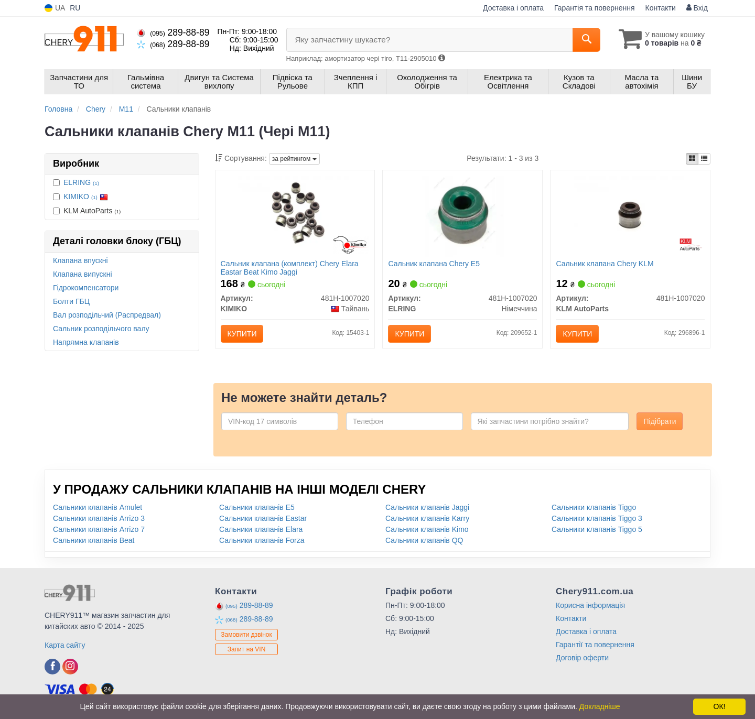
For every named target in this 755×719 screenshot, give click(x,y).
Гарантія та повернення (594, 8)
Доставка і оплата (513, 8)
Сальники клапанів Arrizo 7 (99, 529)
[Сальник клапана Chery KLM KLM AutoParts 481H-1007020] (630, 215)
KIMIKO (85, 196)
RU (75, 8)
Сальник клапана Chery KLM (604, 263)
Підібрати (659, 421)
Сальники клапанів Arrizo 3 (99, 518)
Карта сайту (65, 645)
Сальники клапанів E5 (257, 507)
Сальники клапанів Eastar (263, 518)
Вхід (697, 8)
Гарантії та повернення (595, 644)
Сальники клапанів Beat (93, 540)
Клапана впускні (80, 260)
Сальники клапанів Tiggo (594, 507)
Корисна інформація (590, 605)
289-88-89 (173, 32)
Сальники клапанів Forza (261, 540)
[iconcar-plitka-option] (692, 159)
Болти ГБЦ (71, 301)
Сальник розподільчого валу (101, 328)
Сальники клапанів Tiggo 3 (597, 518)
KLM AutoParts (87, 210)
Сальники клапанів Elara (261, 529)
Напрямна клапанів (86, 342)
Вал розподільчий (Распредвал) (107, 315)
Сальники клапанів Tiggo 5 (597, 529)
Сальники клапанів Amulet (97, 507)
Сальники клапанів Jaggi (427, 507)
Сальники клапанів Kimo (427, 529)
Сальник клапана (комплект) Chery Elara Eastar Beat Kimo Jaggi (290, 267)
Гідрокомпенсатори (85, 288)
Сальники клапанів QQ (424, 540)
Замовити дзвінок (246, 634)
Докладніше (599, 706)
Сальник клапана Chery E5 (433, 263)
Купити (242, 334)
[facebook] (52, 666)
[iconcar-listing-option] (704, 159)
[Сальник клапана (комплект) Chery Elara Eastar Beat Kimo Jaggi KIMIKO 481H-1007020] (294, 215)
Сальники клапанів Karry (427, 518)
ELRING (81, 182)
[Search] (586, 40)
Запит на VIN (247, 649)
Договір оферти (582, 657)
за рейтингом (294, 158)
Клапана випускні (82, 274)
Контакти (660, 8)
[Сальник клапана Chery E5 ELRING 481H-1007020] (463, 215)
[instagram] (70, 666)
